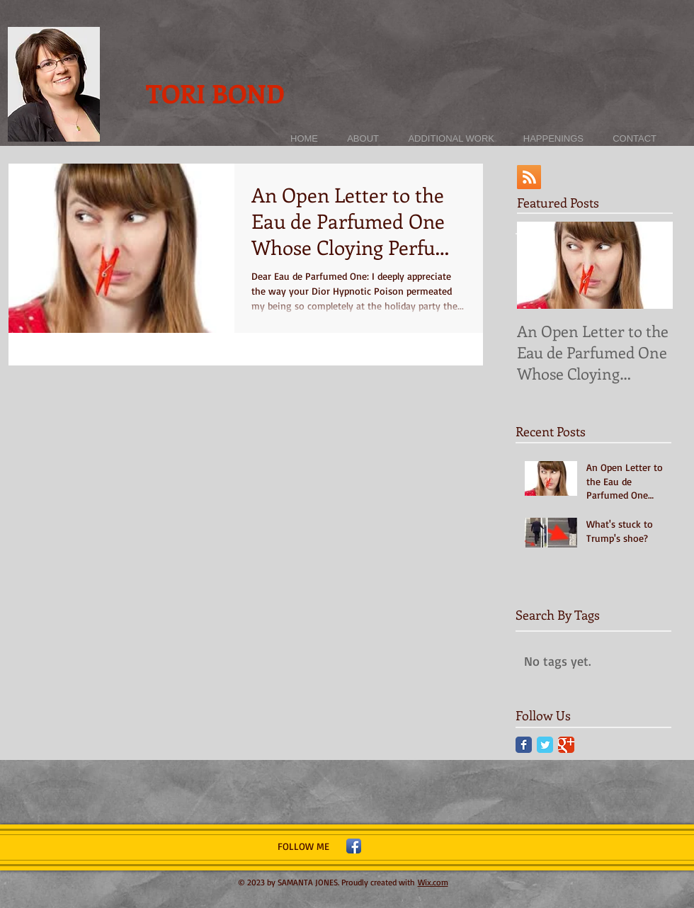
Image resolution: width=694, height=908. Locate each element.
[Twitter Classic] (545, 745)
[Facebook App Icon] (353, 846)
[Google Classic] (566, 745)
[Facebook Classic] (524, 745)
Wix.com (433, 882)
